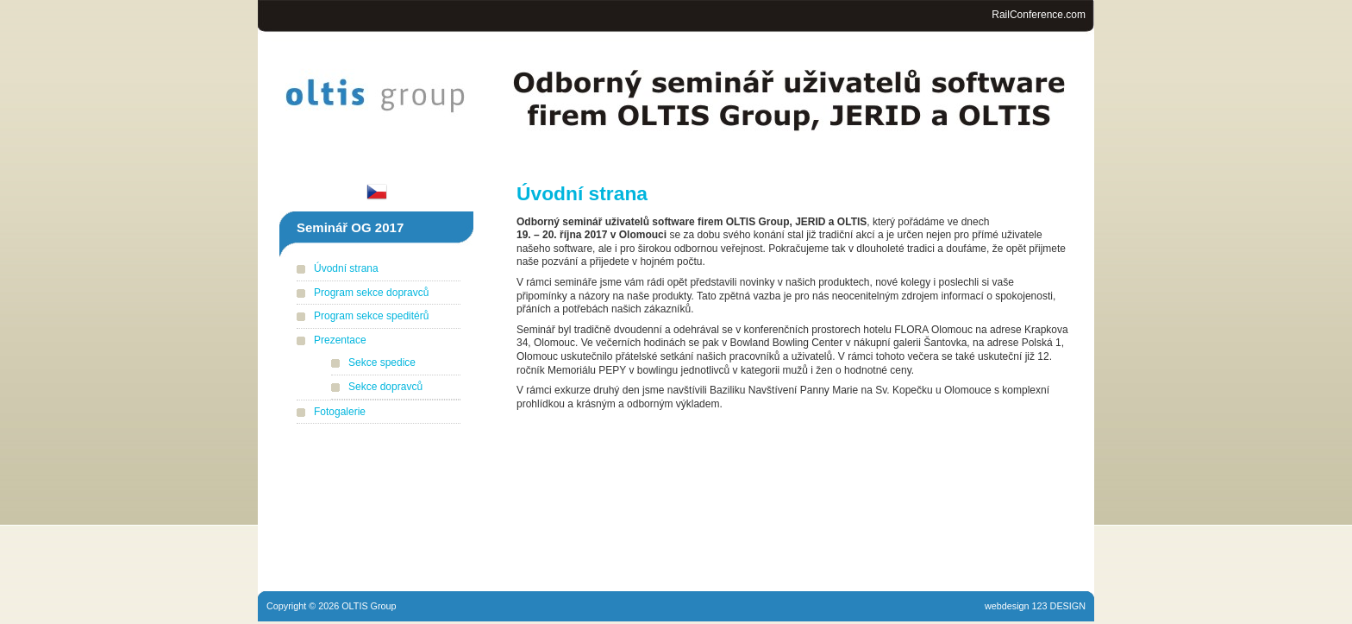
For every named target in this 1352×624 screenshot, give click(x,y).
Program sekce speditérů (371, 316)
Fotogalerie (340, 412)
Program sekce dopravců (371, 293)
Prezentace (340, 340)
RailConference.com (1039, 15)
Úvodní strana (346, 268)
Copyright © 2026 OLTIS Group (331, 606)
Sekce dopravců (385, 387)
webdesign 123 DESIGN (1035, 606)
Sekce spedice (382, 362)
